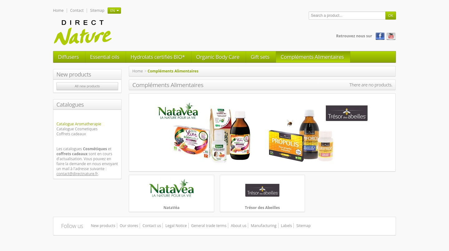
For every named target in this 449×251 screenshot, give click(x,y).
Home (58, 10)
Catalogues (70, 104)
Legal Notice (176, 225)
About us (238, 225)
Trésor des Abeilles (262, 207)
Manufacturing (263, 225)
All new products (87, 86)
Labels (286, 225)
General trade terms (208, 225)
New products (73, 74)
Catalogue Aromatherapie (78, 124)
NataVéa (171, 207)
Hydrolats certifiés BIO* (158, 56)
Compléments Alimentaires (312, 56)
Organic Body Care (217, 56)
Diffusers (68, 56)
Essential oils (104, 56)
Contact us (151, 225)
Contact (77, 10)
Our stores (129, 225)
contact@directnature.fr (77, 173)
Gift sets (260, 56)
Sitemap (97, 10)
